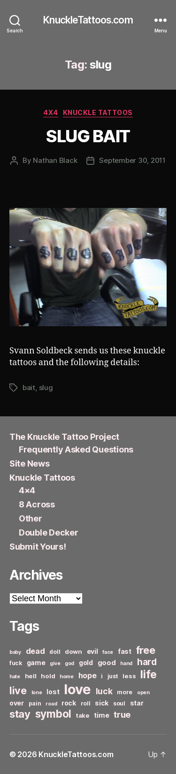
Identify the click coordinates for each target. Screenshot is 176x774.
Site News (29, 463)
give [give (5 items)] (55, 663)
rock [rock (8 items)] (68, 703)
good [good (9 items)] (107, 662)
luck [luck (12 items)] (104, 691)
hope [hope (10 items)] (87, 675)
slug (46, 387)
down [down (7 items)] (73, 651)
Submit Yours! (37, 547)
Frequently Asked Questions (76, 449)
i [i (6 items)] (102, 676)
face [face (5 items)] (107, 652)
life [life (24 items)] (148, 674)
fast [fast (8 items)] (124, 651)
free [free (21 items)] (145, 650)
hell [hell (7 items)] (31, 676)
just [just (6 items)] (112, 676)
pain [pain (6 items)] (35, 703)
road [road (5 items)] (51, 704)
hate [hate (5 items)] (14, 677)
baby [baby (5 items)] (15, 652)
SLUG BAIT (88, 136)
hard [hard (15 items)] (147, 661)
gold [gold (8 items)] (86, 663)
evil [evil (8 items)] (92, 651)
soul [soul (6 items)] (119, 703)
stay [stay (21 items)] (20, 714)
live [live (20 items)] (18, 690)
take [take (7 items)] (83, 715)
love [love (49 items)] (77, 689)
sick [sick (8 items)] (101, 703)
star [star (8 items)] (137, 703)
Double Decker (48, 532)
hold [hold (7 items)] (48, 676)
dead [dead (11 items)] (35, 651)
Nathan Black (55, 160)
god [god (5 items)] (69, 663)
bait (29, 387)
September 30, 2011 (132, 160)
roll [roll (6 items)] (86, 703)
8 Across (37, 504)
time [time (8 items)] (101, 715)
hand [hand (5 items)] (126, 663)
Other (30, 518)
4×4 (27, 490)
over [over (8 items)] (16, 703)
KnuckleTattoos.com (87, 20)
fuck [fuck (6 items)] (15, 663)
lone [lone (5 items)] (36, 693)
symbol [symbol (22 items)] (53, 713)
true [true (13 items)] (122, 714)
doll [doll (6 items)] (54, 651)
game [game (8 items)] (36, 663)
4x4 (50, 112)
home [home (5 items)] (67, 677)
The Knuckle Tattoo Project (64, 437)
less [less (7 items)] (129, 676)
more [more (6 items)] (124, 692)
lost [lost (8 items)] (52, 692)
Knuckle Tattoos (98, 112)
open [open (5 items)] (143, 693)
